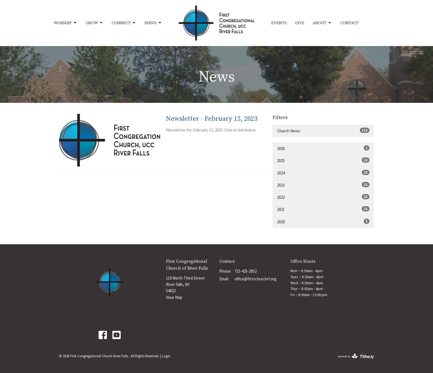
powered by (356, 356)
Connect (124, 23)
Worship (65, 23)
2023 (323, 185)
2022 (323, 197)
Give (299, 23)
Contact (349, 23)
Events (279, 23)
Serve (153, 23)
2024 (323, 173)
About (322, 23)
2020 (323, 221)
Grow (94, 23)
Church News (323, 130)
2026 (323, 148)
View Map (174, 297)
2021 (323, 209)
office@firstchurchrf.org (255, 278)
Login (166, 356)
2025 (323, 160)
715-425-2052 (245, 271)
